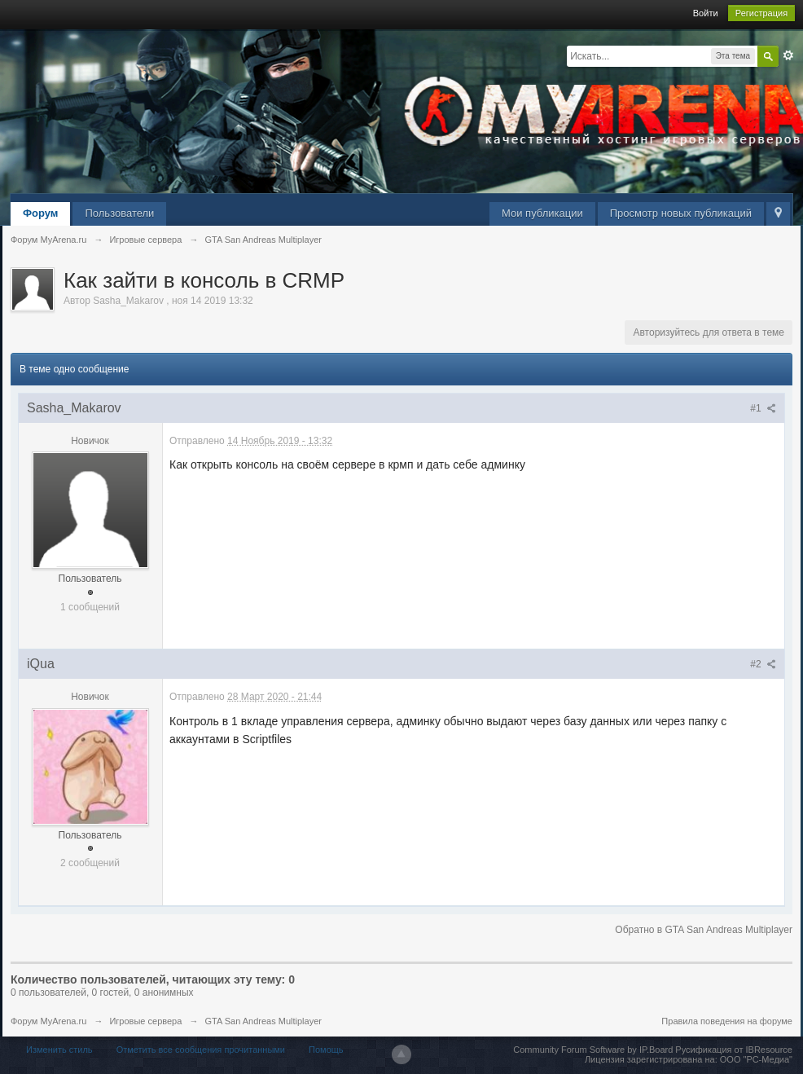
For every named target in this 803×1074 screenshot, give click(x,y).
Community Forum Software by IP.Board (593, 1049)
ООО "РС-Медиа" (756, 1059)
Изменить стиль (59, 1049)
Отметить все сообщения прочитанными (200, 1049)
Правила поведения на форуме (726, 1021)
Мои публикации (542, 213)
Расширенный (788, 55)
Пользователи (119, 213)
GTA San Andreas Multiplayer (262, 1021)
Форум (40, 213)
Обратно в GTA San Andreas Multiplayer (703, 929)
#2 (763, 664)
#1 (763, 408)
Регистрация (761, 13)
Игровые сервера (145, 1021)
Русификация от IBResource (732, 1049)
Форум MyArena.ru (48, 1021)
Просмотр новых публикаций (681, 213)
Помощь (326, 1049)
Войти (705, 13)
